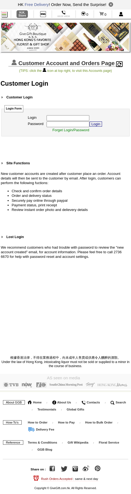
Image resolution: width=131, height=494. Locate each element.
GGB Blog (44, 448)
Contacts (90, 401)
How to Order (38, 421)
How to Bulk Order (99, 421)
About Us (61, 401)
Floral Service (109, 441)
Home (35, 401)
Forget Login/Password (71, 130)
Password (36, 124)
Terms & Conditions (42, 441)
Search (118, 401)
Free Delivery (37, 4)
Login (32, 118)
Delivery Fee (41, 428)
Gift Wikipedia (78, 441)
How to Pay (67, 421)
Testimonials (46, 408)
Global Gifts (75, 408)
